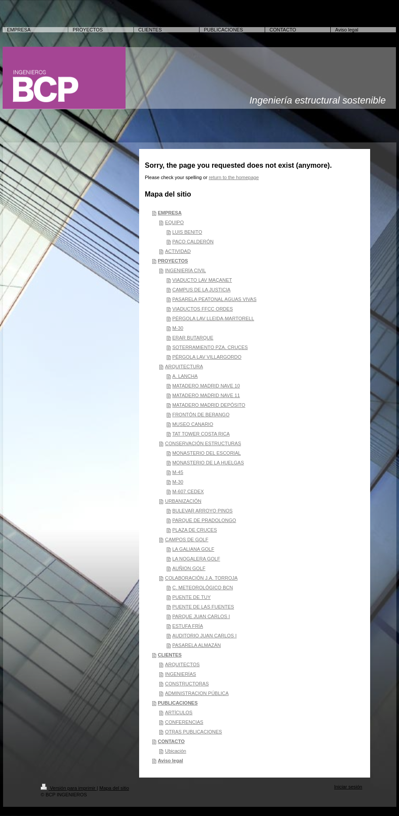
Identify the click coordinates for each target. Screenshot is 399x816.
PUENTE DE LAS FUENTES (203, 606)
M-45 (177, 472)
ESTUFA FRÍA (187, 626)
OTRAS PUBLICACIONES (193, 731)
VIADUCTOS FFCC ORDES (202, 308)
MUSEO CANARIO (193, 424)
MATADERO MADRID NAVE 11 (206, 395)
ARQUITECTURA (184, 366)
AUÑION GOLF (189, 568)
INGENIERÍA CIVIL (185, 270)
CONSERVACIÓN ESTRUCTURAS (203, 443)
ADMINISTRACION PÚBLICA (196, 693)
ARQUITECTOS (182, 664)
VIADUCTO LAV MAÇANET (202, 280)
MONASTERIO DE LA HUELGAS (208, 462)
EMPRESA (170, 212)
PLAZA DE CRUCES (194, 529)
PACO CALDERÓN (193, 241)
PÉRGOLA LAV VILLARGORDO (207, 357)
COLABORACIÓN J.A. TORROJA (201, 578)
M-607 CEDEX (188, 491)
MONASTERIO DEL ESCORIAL (206, 453)
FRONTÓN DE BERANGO (201, 414)
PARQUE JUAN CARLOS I (201, 616)
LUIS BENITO (187, 232)
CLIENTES (170, 654)
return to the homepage (234, 177)
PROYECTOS (173, 260)
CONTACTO (171, 741)
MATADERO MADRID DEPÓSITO (208, 405)
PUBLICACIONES (178, 702)
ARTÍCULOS (178, 712)
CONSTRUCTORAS (187, 683)
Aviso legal (170, 760)
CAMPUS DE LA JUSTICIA (201, 289)
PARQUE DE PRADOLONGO (204, 520)
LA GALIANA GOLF (193, 549)
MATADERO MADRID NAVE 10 (206, 385)
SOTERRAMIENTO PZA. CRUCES (210, 347)
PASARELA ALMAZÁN (196, 645)
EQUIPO (174, 222)
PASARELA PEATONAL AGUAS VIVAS (214, 299)
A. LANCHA (185, 376)
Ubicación (175, 751)
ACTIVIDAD (178, 251)
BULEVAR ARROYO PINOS (202, 510)
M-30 (177, 328)
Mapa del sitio (114, 788)
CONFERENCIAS (184, 722)
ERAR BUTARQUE (193, 337)
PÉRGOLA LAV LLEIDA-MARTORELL (213, 318)
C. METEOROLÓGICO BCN (202, 587)
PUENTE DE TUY (191, 597)
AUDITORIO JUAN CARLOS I (204, 635)
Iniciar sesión (348, 786)
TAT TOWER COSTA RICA (201, 433)
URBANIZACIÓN (183, 501)
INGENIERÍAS (180, 674)
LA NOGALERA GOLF (196, 558)
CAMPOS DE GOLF (186, 539)
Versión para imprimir (69, 788)
